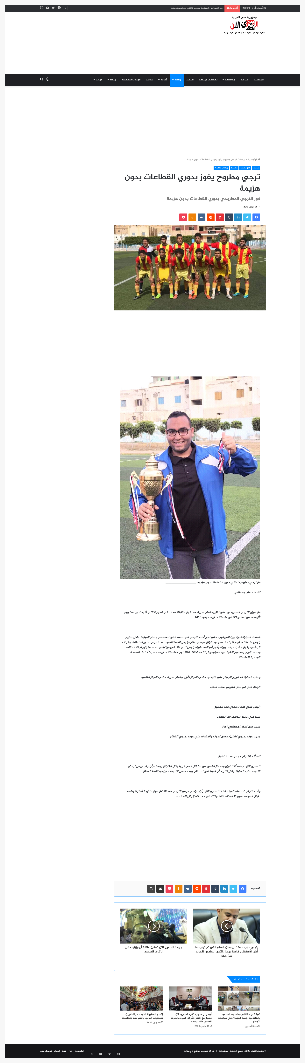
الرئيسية (259, 80)
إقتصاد (190, 80)
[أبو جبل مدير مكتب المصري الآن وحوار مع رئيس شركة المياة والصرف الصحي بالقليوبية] (190, 998)
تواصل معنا (46, 1051)
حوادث (149, 80)
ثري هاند (188, 1051)
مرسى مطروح (221, 168)
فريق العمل (60, 1051)
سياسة (245, 80)
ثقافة (164, 80)
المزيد (99, 80)
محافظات (230, 80)
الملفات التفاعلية (131, 80)
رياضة (178, 80)
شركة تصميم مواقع (204, 1051)
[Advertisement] (113, 43)
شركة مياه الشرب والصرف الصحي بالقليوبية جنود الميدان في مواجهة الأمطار (239, 1018)
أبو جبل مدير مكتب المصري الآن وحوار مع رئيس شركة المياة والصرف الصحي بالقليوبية (191, 1018)
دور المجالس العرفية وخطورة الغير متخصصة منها (197, 8)
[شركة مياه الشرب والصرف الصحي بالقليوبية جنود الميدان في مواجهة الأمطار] (238, 998)
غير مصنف (245, 168)
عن (70, 1051)
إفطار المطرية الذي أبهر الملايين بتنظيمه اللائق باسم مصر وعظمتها (142, 1016)
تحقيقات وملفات (208, 80)
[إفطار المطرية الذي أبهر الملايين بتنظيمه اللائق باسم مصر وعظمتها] (141, 998)
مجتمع (234, 168)
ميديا (113, 80)
